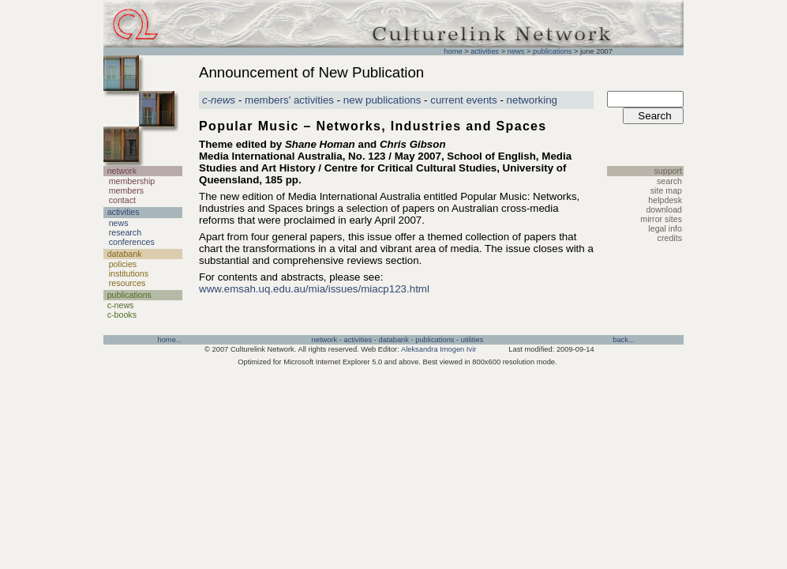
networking (532, 100)
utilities (472, 340)
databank (394, 340)
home (453, 51)
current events (463, 100)
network (325, 340)
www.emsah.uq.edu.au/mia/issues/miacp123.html (314, 289)
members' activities (289, 100)
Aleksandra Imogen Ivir (438, 349)
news (516, 51)
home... (169, 340)
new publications (382, 100)
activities (484, 51)
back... (623, 340)
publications (552, 51)
